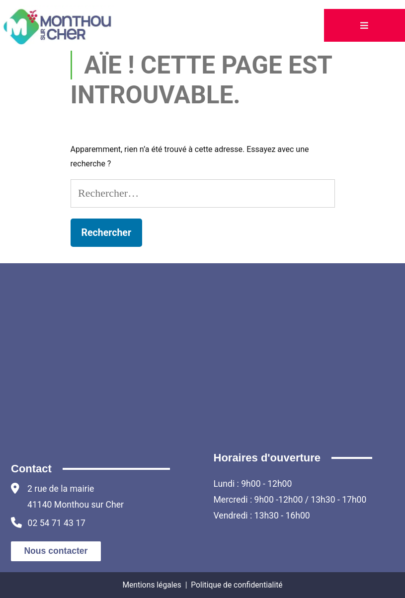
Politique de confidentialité (236, 585)
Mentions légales (151, 585)
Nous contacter (55, 551)
